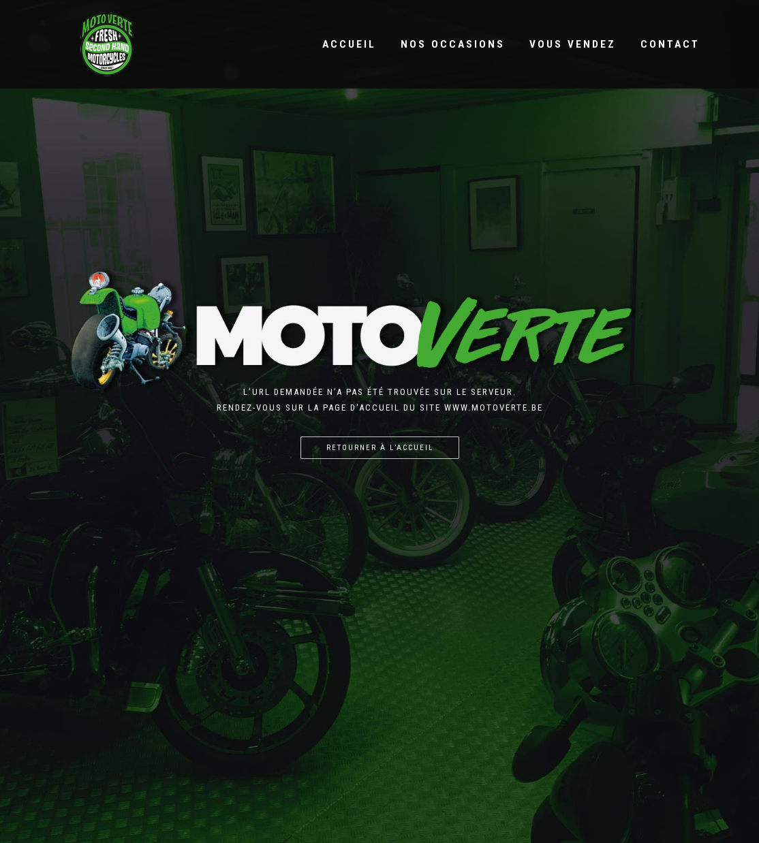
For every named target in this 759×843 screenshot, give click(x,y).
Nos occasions (453, 44)
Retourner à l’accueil (379, 447)
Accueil (349, 44)
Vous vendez (572, 44)
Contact (670, 44)
